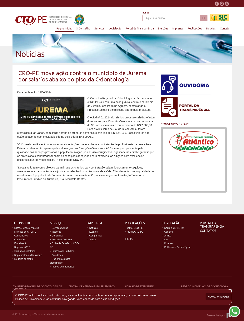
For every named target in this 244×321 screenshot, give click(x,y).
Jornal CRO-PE (135, 228)
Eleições (163, 28)
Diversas (168, 243)
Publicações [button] (195, 28)
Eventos (93, 231)
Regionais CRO (22, 247)
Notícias (211, 28)
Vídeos (93, 239)
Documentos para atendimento (60, 261)
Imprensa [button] (177, 28)
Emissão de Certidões (63, 251)
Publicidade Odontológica (177, 247)
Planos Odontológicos (63, 266)
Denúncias (57, 235)
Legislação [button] (115, 28)
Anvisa (167, 235)
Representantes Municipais (28, 255)
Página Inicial (64, 28)
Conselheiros (21, 235)
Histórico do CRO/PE (25, 231)
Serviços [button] (99, 28)
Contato (225, 28)
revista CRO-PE (135, 231)
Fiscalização (20, 243)
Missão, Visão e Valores (26, 228)
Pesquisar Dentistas (62, 239)
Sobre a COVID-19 (174, 228)
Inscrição (56, 231)
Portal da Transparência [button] (140, 28)
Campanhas (95, 235)
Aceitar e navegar (218, 296)
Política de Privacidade (28, 299)
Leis (166, 239)
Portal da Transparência (212, 224)
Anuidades (57, 255)
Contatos (208, 230)
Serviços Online (60, 228)
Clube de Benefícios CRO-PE (64, 245)
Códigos (168, 231)
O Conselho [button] (83, 28)
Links (129, 239)
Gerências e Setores (24, 251)
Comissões (20, 239)
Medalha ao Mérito (23, 259)
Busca (145, 12)
